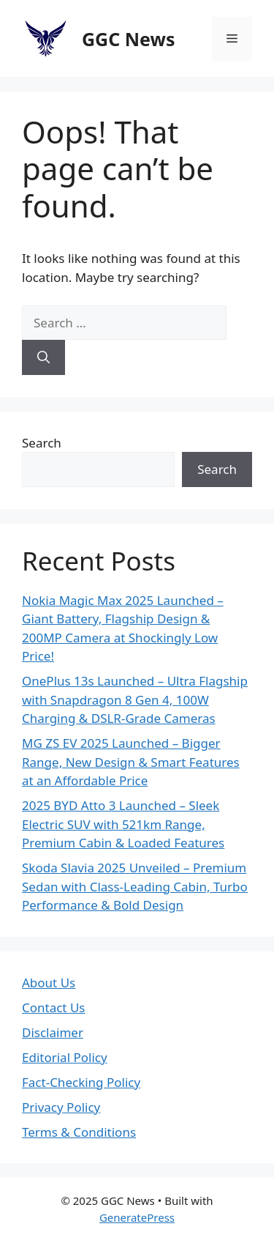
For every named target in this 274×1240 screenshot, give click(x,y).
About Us (48, 982)
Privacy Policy (61, 1107)
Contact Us (53, 1007)
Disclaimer (52, 1032)
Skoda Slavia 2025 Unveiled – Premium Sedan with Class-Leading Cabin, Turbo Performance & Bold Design (135, 886)
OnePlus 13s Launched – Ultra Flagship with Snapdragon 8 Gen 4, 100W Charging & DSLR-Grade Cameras (135, 699)
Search (41, 442)
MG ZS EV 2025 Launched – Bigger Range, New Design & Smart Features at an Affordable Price (131, 762)
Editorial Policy (64, 1057)
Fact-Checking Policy (81, 1082)
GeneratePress (137, 1217)
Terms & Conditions (79, 1132)
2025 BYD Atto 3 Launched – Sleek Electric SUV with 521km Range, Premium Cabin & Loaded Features (123, 824)
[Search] (43, 357)
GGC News (128, 38)
